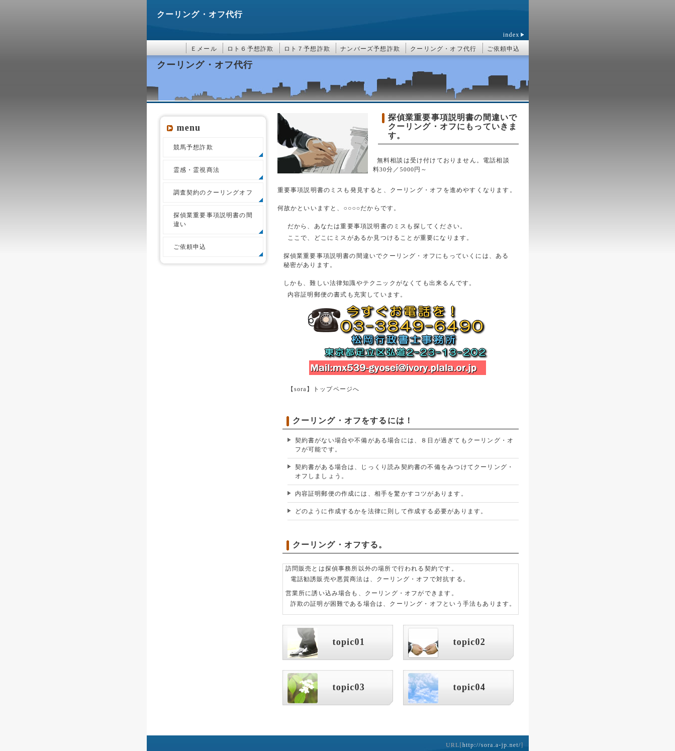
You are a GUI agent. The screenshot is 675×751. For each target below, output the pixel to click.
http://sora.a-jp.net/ (491, 744)
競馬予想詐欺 (193, 147)
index (511, 34)
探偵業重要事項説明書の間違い (213, 220)
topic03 (349, 687)
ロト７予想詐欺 (307, 48)
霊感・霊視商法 (196, 169)
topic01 (349, 641)
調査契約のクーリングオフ (213, 192)
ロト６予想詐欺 (250, 48)
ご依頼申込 (503, 48)
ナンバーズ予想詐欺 (370, 48)
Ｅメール (203, 48)
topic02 (469, 641)
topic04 (469, 687)
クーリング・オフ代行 (200, 14)
